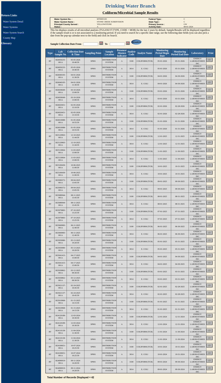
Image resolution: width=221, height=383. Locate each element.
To (106, 44)
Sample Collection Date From (66, 44)
